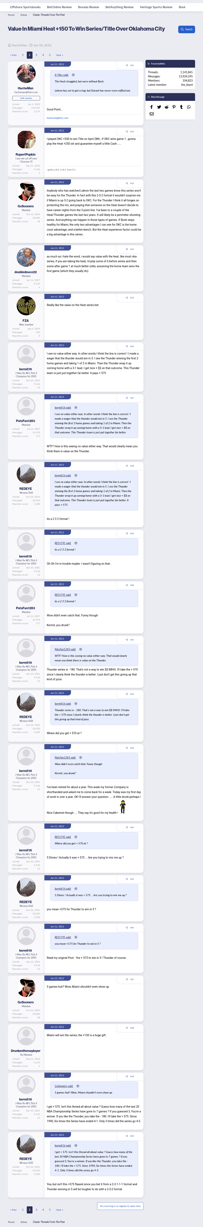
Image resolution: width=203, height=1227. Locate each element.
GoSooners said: (65, 1095)
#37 (132, 988)
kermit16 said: (64, 412)
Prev (14, 55)
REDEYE (25, 498)
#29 (132, 542)
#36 (132, 936)
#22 (132, 136)
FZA (26, 325)
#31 (132, 648)
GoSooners (26, 211)
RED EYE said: (64, 552)
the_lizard (187, 85)
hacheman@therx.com (57, 122)
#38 (132, 1037)
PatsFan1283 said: (66, 658)
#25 (132, 302)
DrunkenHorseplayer (25, 1060)
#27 (132, 402)
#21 (132, 65)
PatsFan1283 (25, 425)
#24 (132, 253)
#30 (132, 594)
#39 (132, 1085)
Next (58, 55)
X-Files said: (63, 75)
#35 (132, 888)
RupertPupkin (25, 159)
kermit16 (25, 374)
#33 (132, 757)
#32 (132, 703)
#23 (132, 187)
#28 (132, 475)
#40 (132, 1145)
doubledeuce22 (25, 277)
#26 (132, 350)
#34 (132, 836)
